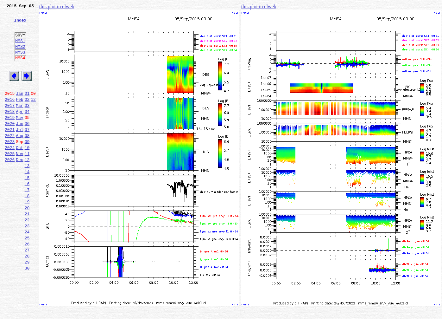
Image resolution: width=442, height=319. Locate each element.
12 (33, 115)
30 (27, 311)
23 (27, 262)
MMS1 (20, 48)
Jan (19, 108)
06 (27, 143)
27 (27, 290)
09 (27, 164)
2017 (10, 122)
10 (27, 171)
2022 (10, 157)
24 (27, 269)
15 (27, 206)
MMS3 (20, 61)
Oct (19, 171)
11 (27, 178)
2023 (10, 164)
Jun (19, 143)
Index (20, 24)
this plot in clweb (56, 6)
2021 (10, 150)
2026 (10, 185)
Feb (19, 115)
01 (27, 108)
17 (27, 220)
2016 (10, 115)
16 (27, 213)
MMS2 (20, 55)
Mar (19, 122)
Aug (19, 157)
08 (27, 157)
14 (27, 199)
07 (27, 150)
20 (27, 241)
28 (27, 297)
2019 (10, 136)
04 (27, 129)
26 (27, 283)
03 (27, 122)
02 (27, 115)
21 (27, 248)
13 (27, 192)
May (19, 136)
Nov (19, 178)
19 (27, 234)
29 (27, 304)
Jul (19, 150)
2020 (10, 143)
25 (27, 276)
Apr (19, 129)
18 (27, 227)
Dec (19, 185)
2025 (10, 178)
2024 (10, 171)
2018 (10, 129)
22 (27, 255)
